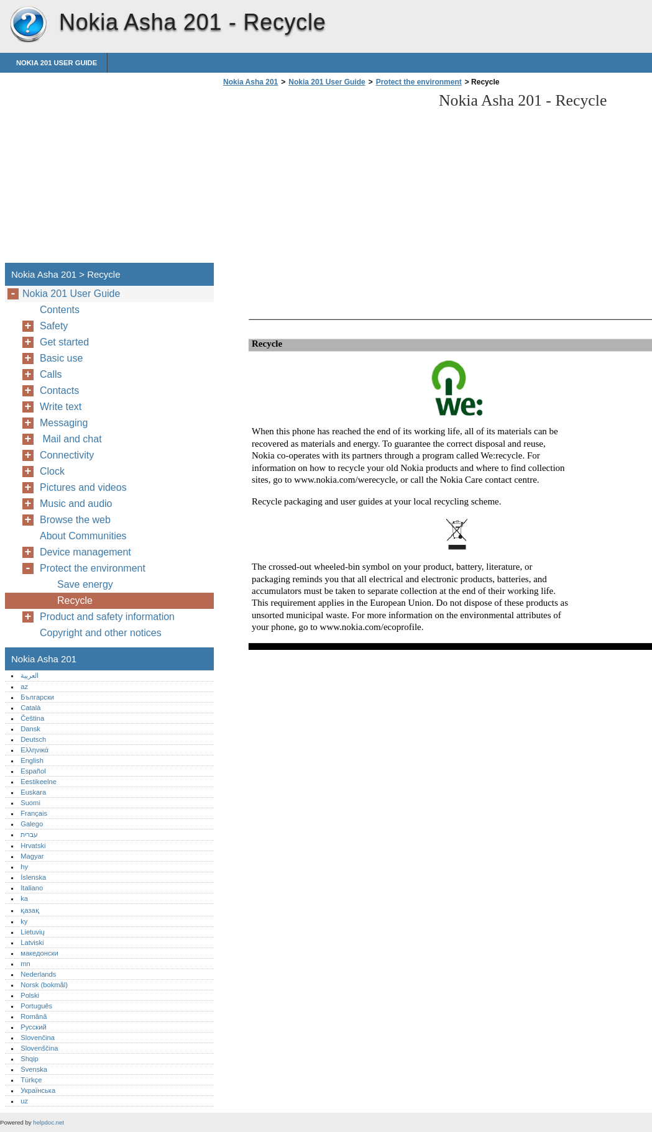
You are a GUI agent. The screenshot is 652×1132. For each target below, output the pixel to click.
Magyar (32, 856)
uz (24, 1101)
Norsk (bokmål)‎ (44, 984)
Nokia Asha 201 (28, 24)
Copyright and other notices (101, 633)
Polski (30, 995)
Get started (64, 342)
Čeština (32, 718)
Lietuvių (33, 932)
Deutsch (33, 739)
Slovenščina (39, 1048)
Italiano (32, 888)
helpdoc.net (48, 1122)
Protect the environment (419, 82)
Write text (60, 406)
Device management (85, 552)
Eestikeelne (39, 781)
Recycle (75, 600)
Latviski (32, 942)
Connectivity (67, 455)
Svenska (34, 1069)
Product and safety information (107, 616)
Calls (51, 374)
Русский (34, 1027)
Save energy (85, 584)
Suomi (30, 802)
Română (34, 1016)
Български (37, 697)
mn (25, 963)
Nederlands (38, 974)
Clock (52, 471)
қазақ (30, 910)
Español (33, 771)
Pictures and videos (83, 487)
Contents (60, 309)
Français (34, 813)
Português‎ (36, 1006)
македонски (39, 953)
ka (24, 898)
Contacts (59, 390)
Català (30, 707)
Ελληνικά (34, 750)
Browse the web (75, 519)
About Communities (83, 536)
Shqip (30, 1058)
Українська (38, 1090)
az (24, 686)
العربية (30, 675)
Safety (54, 326)
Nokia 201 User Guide (56, 62)
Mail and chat (74, 439)
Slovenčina (38, 1037)
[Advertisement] (324, 178)
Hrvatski (33, 845)
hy (24, 866)
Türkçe (31, 1080)
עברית (29, 834)
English (32, 760)
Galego (32, 824)
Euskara (33, 792)
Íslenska (33, 877)
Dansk (30, 729)
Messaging (64, 423)
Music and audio (76, 503)
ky (24, 921)
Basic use (61, 358)
